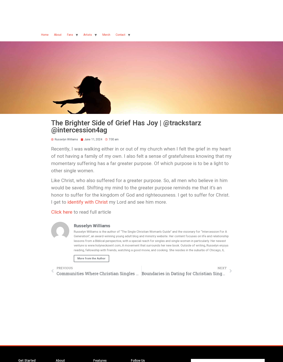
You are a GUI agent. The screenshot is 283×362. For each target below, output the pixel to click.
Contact (120, 34)
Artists (87, 34)
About (57, 34)
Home (45, 34)
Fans (70, 34)
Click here (61, 212)
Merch (106, 34)
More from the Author (91, 258)
